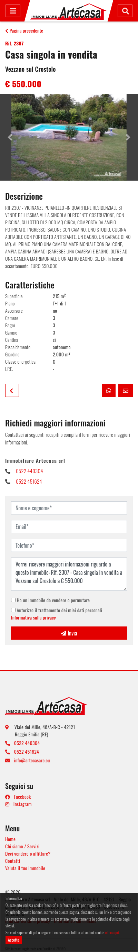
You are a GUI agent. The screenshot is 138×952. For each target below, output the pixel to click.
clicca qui (112, 932)
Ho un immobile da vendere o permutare (50, 600)
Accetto (13, 940)
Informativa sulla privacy (33, 617)
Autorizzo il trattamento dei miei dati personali (56, 613)
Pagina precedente (24, 30)
